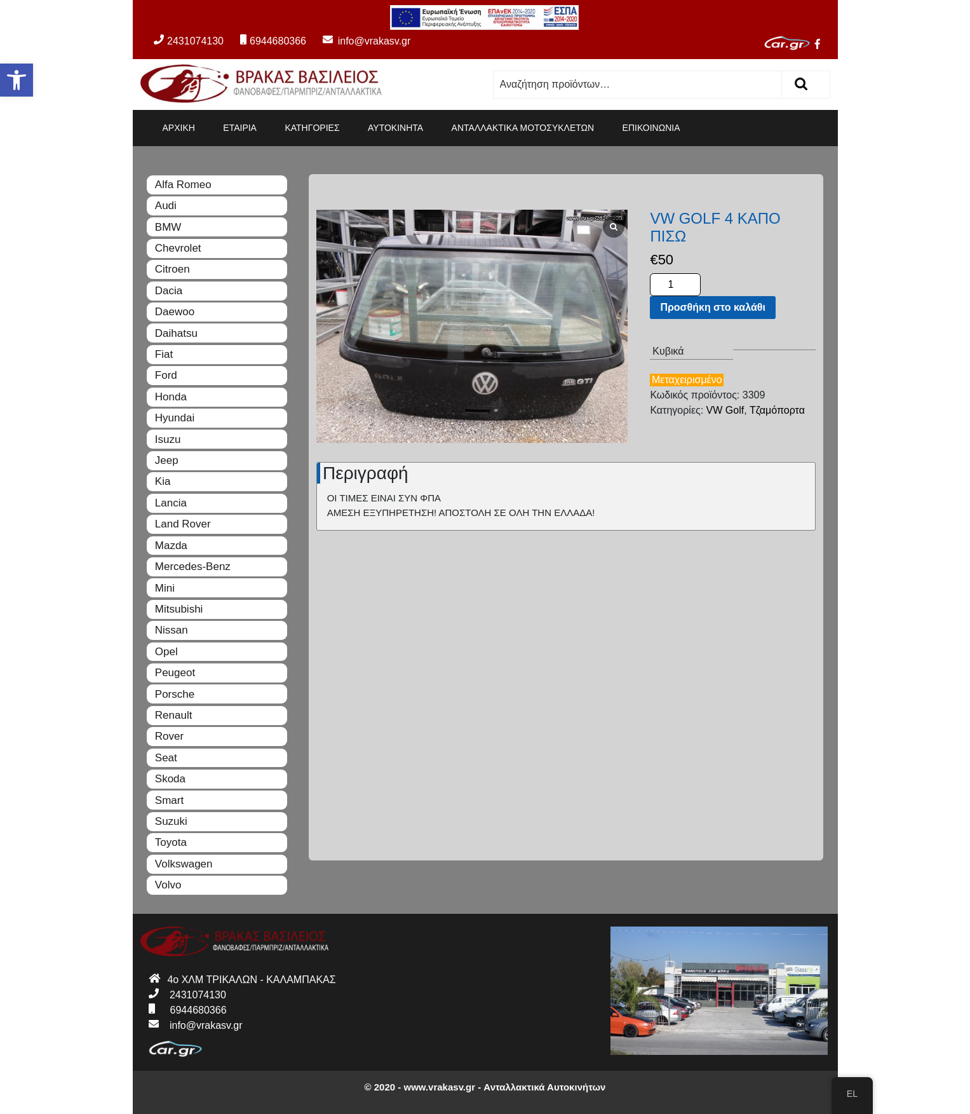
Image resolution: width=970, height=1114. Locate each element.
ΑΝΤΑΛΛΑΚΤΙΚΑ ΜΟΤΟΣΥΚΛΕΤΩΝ (523, 128)
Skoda (170, 779)
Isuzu (168, 439)
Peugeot (175, 673)
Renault (173, 715)
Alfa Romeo (183, 185)
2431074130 (189, 41)
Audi (166, 206)
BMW (168, 227)
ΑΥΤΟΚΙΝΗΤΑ (395, 128)
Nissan (171, 630)
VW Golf (725, 410)
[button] (16, 80)
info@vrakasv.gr (359, 41)
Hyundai (174, 418)
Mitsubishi (179, 609)
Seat (166, 758)
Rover (169, 736)
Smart (169, 800)
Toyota (171, 842)
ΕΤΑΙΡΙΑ (240, 128)
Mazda (171, 546)
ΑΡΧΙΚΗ (179, 128)
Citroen (172, 269)
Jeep (167, 460)
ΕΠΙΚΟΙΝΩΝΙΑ (651, 128)
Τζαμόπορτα (777, 410)
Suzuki (171, 821)
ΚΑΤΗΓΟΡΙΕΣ (312, 128)
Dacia (168, 291)
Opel (166, 652)
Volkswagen (184, 864)
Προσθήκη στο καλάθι (712, 307)
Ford (166, 375)
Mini (165, 588)
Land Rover (183, 524)
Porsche (174, 694)
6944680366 (273, 41)
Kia (163, 481)
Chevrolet (178, 248)
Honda (171, 397)
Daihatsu (176, 333)
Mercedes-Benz (193, 566)
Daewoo (174, 312)
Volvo (168, 885)
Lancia (171, 503)
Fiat (164, 354)
